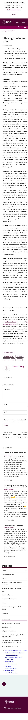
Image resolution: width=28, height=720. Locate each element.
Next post (19, 435)
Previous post (7, 435)
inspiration (20, 356)
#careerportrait (8, 352)
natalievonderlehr (8, 489)
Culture (4, 578)
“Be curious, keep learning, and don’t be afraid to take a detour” (15, 486)
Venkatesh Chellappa (16, 653)
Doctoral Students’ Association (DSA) (11, 590)
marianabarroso (8, 455)
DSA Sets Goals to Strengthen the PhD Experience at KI (13, 635)
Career (4, 570)
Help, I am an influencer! (9, 631)
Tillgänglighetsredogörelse (12, 708)
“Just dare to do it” (7, 627)
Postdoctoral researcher (9, 599)
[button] (18, 27)
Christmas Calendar (8, 574)
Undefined (5, 613)
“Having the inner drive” (8, 31)
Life (13, 360)
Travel (19, 360)
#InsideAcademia (8, 356)
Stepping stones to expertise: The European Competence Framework (12, 641)
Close (14, 14)
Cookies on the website (14, 10)
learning (6, 360)
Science (4, 603)
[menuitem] (8, 31)
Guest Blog (18, 366)
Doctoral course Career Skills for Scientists (12, 583)
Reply (6, 425)
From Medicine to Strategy (13, 525)
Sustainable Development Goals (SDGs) (11, 608)
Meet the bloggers (7, 595)
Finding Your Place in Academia (15, 453)
